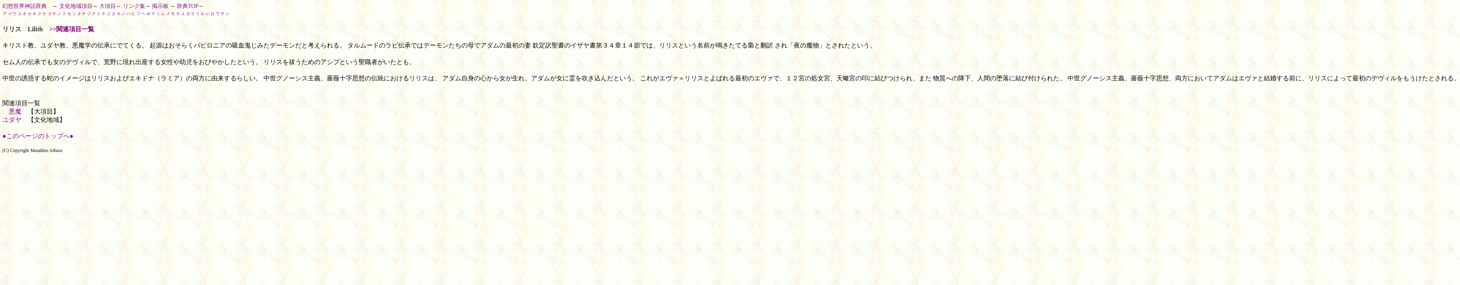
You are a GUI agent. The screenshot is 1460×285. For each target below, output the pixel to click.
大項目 (107, 6)
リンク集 (134, 6)
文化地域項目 (76, 6)
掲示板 (160, 6)
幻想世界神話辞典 (24, 6)
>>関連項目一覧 (71, 29)
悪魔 (15, 111)
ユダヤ (11, 119)
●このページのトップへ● (37, 136)
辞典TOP (187, 6)
